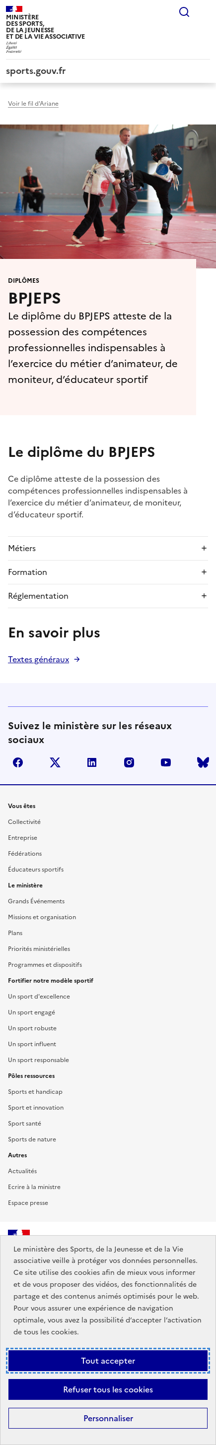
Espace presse (28, 1202)
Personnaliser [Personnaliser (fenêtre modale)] (108, 1418)
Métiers (22, 548)
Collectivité (24, 821)
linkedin (92, 762)
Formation (27, 572)
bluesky (203, 762)
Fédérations (25, 853)
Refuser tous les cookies (108, 1389)
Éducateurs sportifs (36, 869)
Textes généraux (38, 659)
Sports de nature (32, 1139)
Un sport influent (32, 1044)
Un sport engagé (31, 1012)
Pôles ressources (31, 1075)
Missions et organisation (42, 917)
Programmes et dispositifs (45, 964)
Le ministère (25, 885)
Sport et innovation (36, 1107)
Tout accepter (108, 1361)
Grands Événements (36, 901)
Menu (204, 12)
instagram (129, 762)
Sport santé (24, 1123)
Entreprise (22, 837)
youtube (166, 762)
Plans (15, 933)
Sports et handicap (35, 1091)
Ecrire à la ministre (34, 1187)
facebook (18, 762)
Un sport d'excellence (39, 996)
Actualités (22, 1171)
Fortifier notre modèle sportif (50, 980)
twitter (55, 762)
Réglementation (38, 596)
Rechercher (184, 12)
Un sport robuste (32, 1028)
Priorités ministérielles (39, 948)
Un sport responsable (38, 1060)
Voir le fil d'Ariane (33, 103)
